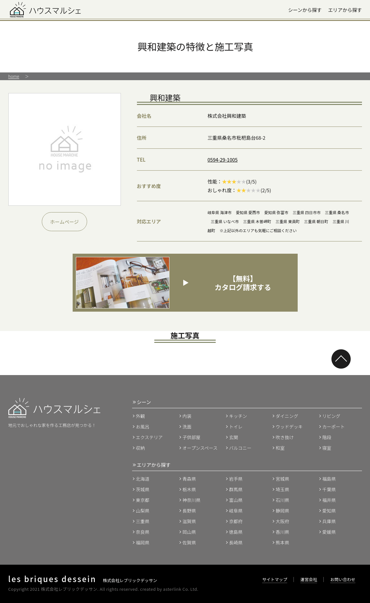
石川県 (282, 500)
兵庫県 (329, 521)
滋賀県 (189, 521)
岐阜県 (236, 510)
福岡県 (142, 542)
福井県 (329, 500)
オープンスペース (200, 448)
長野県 (189, 510)
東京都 (142, 500)
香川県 (282, 532)
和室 (280, 448)
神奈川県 (192, 500)
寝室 (326, 448)
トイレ (236, 426)
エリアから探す (345, 9)
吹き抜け (285, 437)
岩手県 (236, 479)
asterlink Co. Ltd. (180, 589)
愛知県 (329, 510)
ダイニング (287, 416)
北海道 (142, 479)
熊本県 (282, 542)
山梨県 (142, 510)
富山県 (236, 500)
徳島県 (236, 532)
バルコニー (240, 448)
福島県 (329, 479)
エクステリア (149, 437)
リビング (331, 416)
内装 (187, 416)
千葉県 (329, 489)
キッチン (238, 416)
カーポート (333, 426)
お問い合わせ (342, 579)
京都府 (236, 521)
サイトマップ (274, 579)
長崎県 (236, 542)
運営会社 (308, 579)
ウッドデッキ (289, 426)
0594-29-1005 (223, 159)
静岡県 (282, 510)
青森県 (189, 479)
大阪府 (282, 521)
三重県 (142, 521)
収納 (140, 448)
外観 (140, 416)
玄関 (233, 437)
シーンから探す (304, 9)
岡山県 (189, 532)
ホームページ (64, 221)
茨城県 (142, 489)
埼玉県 (282, 489)
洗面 (187, 426)
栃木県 (189, 489)
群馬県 (236, 489)
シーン (144, 402)
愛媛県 (329, 532)
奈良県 (142, 532)
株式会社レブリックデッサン (82, 580)
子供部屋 (192, 437)
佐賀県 (189, 542)
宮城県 (282, 479)
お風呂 (142, 426)
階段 (326, 437)
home (13, 76)
